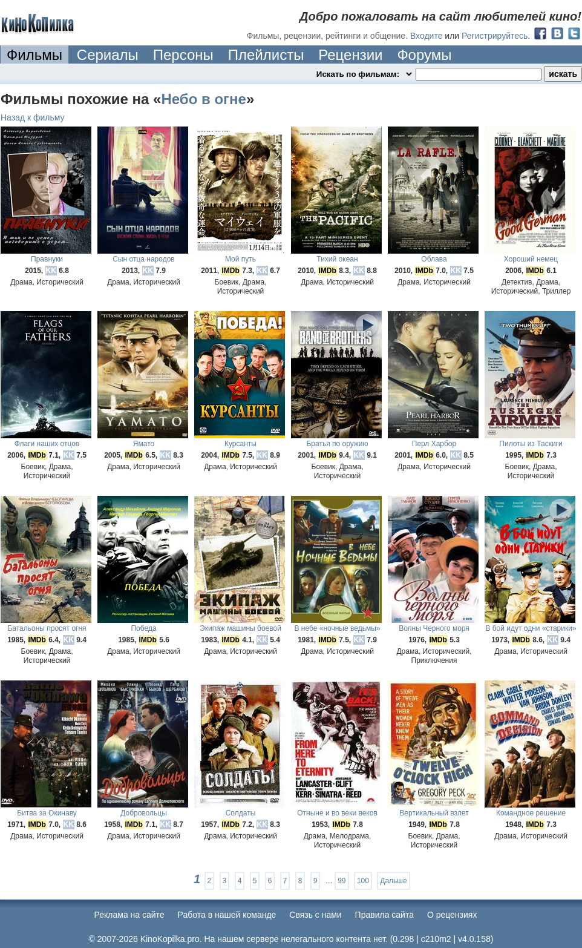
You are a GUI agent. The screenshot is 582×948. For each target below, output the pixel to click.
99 (341, 881)
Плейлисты (266, 55)
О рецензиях (452, 915)
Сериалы (108, 55)
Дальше (393, 881)
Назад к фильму (33, 117)
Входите (426, 36)
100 (363, 881)
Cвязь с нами (315, 915)
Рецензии (350, 55)
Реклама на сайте (129, 915)
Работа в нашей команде (227, 915)
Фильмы (34, 55)
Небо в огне (203, 99)
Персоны (183, 55)
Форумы (424, 55)
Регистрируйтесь (495, 36)
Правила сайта (384, 915)
